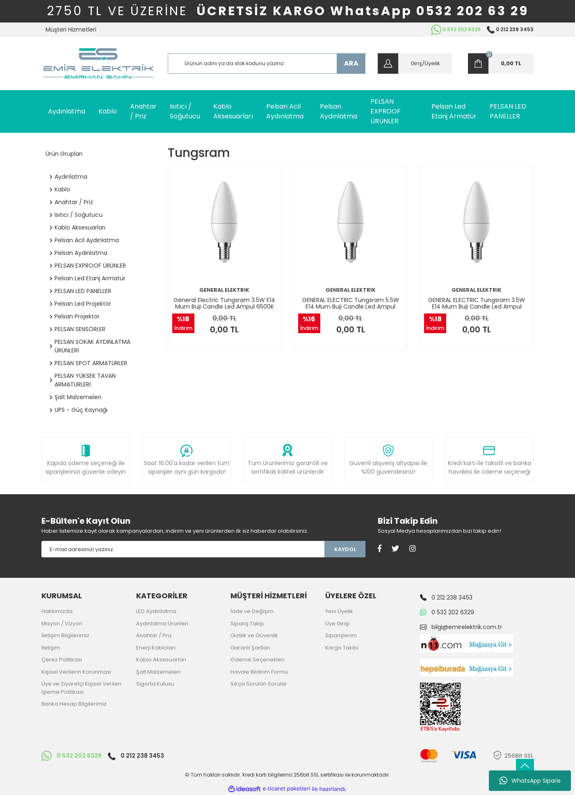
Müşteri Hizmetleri (71, 29)
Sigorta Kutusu (155, 684)
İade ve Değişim (252, 611)
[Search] (267, 63)
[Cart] (501, 63)
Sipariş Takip (247, 623)
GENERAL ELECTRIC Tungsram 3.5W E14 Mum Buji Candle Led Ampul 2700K (476, 303)
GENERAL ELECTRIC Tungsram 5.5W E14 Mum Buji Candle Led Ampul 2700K (350, 303)
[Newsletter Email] (182, 549)
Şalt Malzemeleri (158, 672)
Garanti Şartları (250, 648)
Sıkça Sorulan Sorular (258, 684)
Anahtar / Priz (154, 635)
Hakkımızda (57, 611)
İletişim (50, 648)
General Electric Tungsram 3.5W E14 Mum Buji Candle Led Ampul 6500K (224, 303)
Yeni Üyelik (339, 611)
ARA (351, 63)
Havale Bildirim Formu (259, 672)
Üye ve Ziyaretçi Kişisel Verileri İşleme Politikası (81, 688)
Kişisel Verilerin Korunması (76, 672)
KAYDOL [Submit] (345, 549)
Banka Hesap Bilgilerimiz (74, 704)
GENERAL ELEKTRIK (224, 290)
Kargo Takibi (341, 648)
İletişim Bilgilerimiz (65, 635)
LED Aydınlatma (156, 611)
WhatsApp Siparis (530, 780)
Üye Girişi (337, 623)
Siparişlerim (341, 635)
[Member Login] (415, 63)
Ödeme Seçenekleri (257, 659)
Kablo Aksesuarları (161, 659)
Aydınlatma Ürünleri (162, 623)
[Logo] (98, 63)
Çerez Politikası (61, 659)
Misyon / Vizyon (61, 623)
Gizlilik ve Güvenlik (254, 635)
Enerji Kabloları (156, 648)
